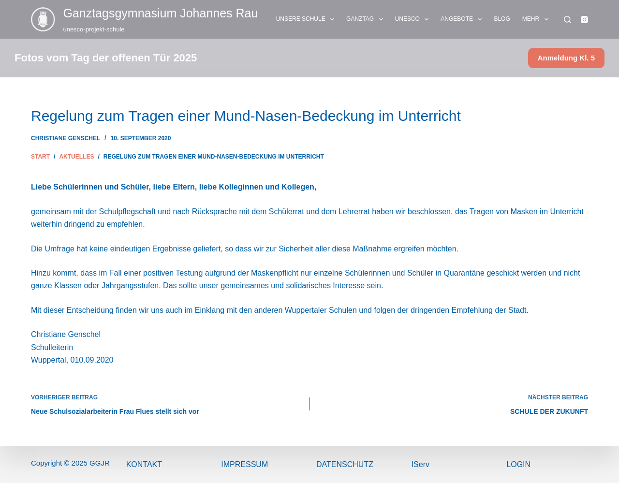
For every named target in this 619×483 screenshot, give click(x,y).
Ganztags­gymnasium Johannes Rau (160, 13)
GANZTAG (366, 19)
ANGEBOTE (463, 19)
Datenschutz (344, 464)
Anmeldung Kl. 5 (566, 58)
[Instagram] (584, 19)
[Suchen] (567, 19)
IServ (420, 464)
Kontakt (144, 464)
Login (518, 464)
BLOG (502, 18)
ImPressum (244, 464)
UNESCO (414, 19)
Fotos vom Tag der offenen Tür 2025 (106, 58)
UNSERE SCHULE (307, 19)
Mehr (537, 19)
